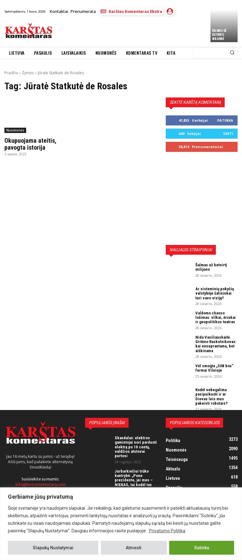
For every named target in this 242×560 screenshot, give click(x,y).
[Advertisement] (130, 30)
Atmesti (133, 547)
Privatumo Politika (167, 530)
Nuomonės (15, 130)
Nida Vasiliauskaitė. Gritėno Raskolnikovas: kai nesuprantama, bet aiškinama (215, 344)
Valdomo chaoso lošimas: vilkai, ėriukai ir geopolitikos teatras (215, 317)
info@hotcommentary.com (40, 484)
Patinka (225, 120)
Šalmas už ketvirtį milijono (219, 34)
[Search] (232, 53)
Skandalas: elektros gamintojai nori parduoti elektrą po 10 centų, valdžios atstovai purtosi (136, 446)
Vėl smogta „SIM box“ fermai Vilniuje (214, 368)
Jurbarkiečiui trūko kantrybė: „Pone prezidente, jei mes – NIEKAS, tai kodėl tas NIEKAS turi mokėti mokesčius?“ (134, 482)
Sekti (228, 133)
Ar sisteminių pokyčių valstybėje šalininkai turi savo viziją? (214, 293)
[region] (121, 523)
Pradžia (11, 72)
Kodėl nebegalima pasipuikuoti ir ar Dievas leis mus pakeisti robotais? (211, 396)
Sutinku (201, 547)
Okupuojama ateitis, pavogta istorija (30, 144)
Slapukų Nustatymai (53, 547)
